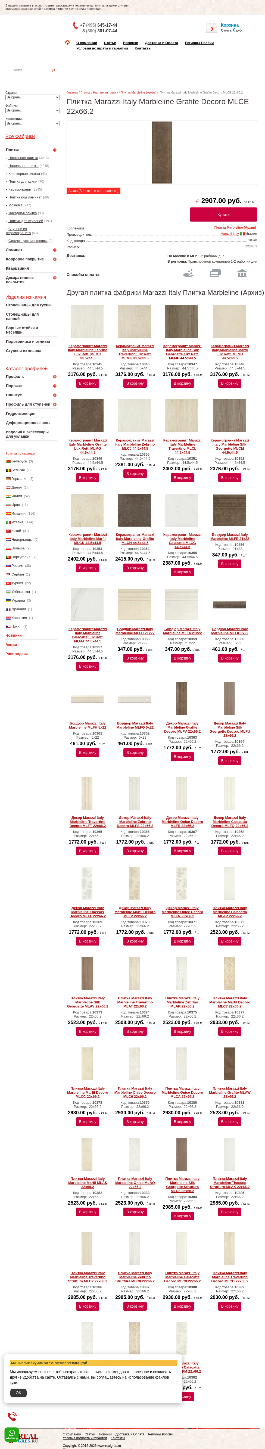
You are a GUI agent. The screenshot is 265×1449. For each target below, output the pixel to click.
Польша (17, 548)
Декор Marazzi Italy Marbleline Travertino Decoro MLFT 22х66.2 (88, 822)
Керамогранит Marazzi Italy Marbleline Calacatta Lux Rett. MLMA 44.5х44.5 (87, 635)
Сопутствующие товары (28, 241)
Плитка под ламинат (25, 197)
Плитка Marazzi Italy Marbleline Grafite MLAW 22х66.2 (230, 1092)
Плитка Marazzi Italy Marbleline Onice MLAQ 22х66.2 (135, 1183)
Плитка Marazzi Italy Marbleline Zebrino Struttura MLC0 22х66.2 (135, 1277)
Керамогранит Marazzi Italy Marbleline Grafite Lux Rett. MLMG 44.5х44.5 (87, 446)
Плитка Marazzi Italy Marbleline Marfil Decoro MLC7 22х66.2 (229, 1002)
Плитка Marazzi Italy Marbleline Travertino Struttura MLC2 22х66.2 (87, 1277)
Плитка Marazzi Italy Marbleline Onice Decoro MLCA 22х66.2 (182, 1092)
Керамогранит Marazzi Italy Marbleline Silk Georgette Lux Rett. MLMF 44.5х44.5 (182, 352)
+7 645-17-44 (98, 25)
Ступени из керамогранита (18, 231)
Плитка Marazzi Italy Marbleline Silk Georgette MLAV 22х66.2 (87, 1002)
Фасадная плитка (22, 213)
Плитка (85, 92)
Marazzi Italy (229, 234)
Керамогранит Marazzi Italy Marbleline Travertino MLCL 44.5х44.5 (182, 446)
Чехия (16, 626)
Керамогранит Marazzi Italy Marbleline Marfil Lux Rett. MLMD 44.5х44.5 (230, 352)
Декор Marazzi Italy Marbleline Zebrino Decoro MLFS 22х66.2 (135, 822)
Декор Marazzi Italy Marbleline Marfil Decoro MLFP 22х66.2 (134, 912)
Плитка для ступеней (25, 221)
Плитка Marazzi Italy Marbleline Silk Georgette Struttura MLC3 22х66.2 (182, 1185)
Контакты (143, 48)
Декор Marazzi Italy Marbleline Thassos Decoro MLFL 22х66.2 (88, 912)
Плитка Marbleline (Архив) (139, 92)
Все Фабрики (20, 136)
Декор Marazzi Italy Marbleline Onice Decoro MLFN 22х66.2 (182, 912)
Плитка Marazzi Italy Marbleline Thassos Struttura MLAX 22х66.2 (230, 1183)
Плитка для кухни (22, 181)
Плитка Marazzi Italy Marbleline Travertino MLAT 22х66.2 (135, 1002)
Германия (19, 479)
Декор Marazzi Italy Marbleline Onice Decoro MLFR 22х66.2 (182, 822)
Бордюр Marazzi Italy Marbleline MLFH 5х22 (87, 725)
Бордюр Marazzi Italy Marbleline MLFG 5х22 (135, 725)
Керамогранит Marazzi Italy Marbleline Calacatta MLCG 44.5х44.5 (182, 541)
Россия (17, 566)
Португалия (20, 557)
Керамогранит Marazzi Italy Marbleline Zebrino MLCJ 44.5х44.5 (135, 444)
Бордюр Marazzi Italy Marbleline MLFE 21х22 (229, 537)
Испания (18, 513)
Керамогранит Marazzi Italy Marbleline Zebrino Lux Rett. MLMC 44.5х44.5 (87, 352)
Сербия (17, 574)
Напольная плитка (23, 166)
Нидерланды (21, 539)
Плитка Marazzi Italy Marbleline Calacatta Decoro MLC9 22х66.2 (182, 1277)
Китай (16, 531)
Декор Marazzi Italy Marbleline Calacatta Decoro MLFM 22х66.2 (182, 1367)
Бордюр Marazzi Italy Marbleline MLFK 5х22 (229, 631)
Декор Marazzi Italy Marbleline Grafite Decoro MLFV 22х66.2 (182, 727)
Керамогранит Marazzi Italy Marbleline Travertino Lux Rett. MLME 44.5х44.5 (135, 352)
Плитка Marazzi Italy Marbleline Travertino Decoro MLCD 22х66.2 (229, 1277)
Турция (17, 583)
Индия (16, 496)
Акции (11, 644)
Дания (16, 487)
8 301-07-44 (99, 31)
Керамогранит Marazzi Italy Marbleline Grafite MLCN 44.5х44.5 (135, 539)
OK (18, 1393)
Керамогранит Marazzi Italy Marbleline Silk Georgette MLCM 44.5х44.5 (230, 446)
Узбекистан (20, 592)
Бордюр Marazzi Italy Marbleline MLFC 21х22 (135, 631)
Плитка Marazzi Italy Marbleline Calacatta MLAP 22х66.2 (230, 912)
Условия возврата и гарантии (102, 48)
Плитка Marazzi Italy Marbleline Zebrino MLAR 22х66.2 (182, 1002)
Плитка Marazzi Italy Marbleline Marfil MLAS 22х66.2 (87, 1183)
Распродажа (17, 654)
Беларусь (19, 461)
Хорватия (19, 618)
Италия (17, 522)
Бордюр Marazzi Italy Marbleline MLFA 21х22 (182, 631)
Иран (15, 505)
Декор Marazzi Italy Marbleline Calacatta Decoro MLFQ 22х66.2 (229, 822)
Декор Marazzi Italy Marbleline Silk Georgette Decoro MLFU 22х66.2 (230, 729)
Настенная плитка (37, 77)
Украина (18, 600)
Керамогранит (20, 189)
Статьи (110, 43)
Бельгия (18, 470)
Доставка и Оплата (161, 43)
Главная (72, 92)
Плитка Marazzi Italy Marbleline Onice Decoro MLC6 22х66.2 (135, 1092)
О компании (86, 43)
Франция (18, 609)
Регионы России (199, 43)
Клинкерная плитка (24, 174)
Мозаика (15, 205)
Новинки (130, 43)
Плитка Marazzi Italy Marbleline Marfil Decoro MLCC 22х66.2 (87, 1092)
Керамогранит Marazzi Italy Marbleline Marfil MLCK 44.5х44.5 (87, 539)
